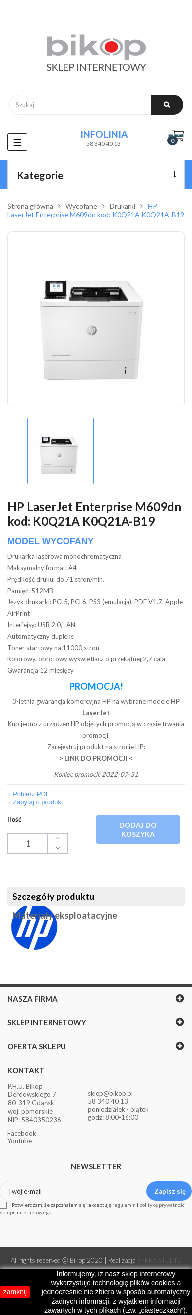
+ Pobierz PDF (28, 794)
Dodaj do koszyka (138, 829)
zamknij (15, 1292)
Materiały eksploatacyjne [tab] (64, 915)
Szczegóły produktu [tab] (53, 896)
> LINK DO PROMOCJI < (96, 758)
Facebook (21, 1133)
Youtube (19, 1141)
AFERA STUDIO (159, 1260)
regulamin (124, 1205)
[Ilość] (37, 843)
